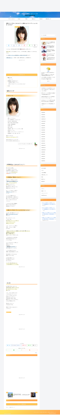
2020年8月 (43, 154)
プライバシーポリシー (34, 412)
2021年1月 (43, 143)
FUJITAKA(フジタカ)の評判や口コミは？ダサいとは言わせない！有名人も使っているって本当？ (48, 89)
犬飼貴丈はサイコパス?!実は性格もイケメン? (48, 104)
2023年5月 (43, 112)
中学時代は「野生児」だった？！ (14, 82)
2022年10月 (43, 121)
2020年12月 (43, 145)
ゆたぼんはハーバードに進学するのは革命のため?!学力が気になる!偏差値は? (48, 101)
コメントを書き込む (22, 404)
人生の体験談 (43, 172)
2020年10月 (43, 149)
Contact (39, 412)
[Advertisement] (25, 6)
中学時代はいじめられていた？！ (13, 81)
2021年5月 (43, 134)
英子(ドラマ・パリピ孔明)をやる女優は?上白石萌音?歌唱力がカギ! (48, 94)
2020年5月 (43, 160)
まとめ (9, 86)
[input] (48, 35)
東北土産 (42, 181)
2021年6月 (43, 132)
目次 (21, 74)
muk (48, 71)
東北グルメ (43, 179)
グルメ (42, 170)
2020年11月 (43, 147)
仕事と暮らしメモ (8, 312)
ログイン (42, 188)
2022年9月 (43, 123)
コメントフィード (44, 193)
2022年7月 (43, 127)
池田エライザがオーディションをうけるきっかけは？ (18, 84)
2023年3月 (43, 114)
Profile (42, 412)
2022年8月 (43, 125)
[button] (55, 35)
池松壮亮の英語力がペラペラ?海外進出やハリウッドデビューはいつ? (48, 97)
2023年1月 (43, 116)
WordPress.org (43, 195)
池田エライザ (10, 77)
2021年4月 (43, 136)
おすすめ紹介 (43, 168)
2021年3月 (43, 138)
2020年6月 (43, 158)
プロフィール (11, 79)
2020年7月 (43, 156)
